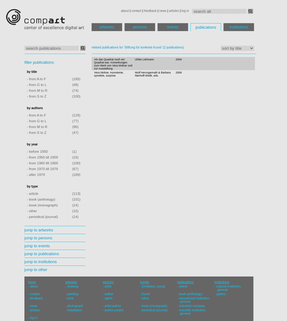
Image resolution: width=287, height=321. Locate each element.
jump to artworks (38, 230)
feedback (150, 10)
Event (146, 294)
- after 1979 (36, 175)
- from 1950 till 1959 (42, 157)
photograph (75, 306)
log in (185, 10)
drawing (72, 286)
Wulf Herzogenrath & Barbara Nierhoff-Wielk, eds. (153, 74)
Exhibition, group (153, 286)
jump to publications (41, 253)
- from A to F (36, 79)
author (108, 294)
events (173, 27)
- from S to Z (36, 96)
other (145, 298)
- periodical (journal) (42, 217)
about (125, 10)
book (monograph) (155, 306)
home (32, 282)
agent (108, 298)
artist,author (112, 306)
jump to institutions (40, 261)
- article (32, 193)
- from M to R (37, 90)
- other (32, 211)
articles (174, 10)
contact (136, 10)
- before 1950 (37, 151)
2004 (179, 59)
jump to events (37, 246)
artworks (107, 27)
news (162, 10)
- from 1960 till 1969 (42, 163)
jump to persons (38, 238)
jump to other (35, 269)
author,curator (114, 310)
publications (205, 27)
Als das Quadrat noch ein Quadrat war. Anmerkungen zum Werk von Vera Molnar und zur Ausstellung (113, 64)
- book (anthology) (41, 199)
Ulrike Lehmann (144, 59)
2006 (179, 72)
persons (140, 27)
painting (72, 294)
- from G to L (37, 85)
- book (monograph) (42, 205)
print (70, 298)
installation (74, 310)
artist (107, 286)
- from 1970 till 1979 (42, 169)
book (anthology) (190, 294)
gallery (221, 294)
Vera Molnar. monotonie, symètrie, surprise (109, 74)
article (183, 286)
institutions (239, 27)
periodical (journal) (155, 310)
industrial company (192, 306)
